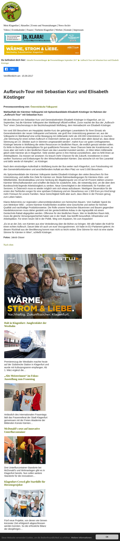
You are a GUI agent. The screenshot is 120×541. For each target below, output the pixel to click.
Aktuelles (25, 25)
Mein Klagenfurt (11, 25)
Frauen (30, 30)
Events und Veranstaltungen (44, 25)
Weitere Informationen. (81, 537)
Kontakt (68, 30)
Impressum (78, 30)
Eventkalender (18, 30)
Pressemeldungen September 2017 (63, 60)
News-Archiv (64, 25)
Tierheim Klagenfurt (44, 30)
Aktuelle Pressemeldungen (36, 60)
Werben (58, 30)
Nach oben (8, 245)
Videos (7, 30)
